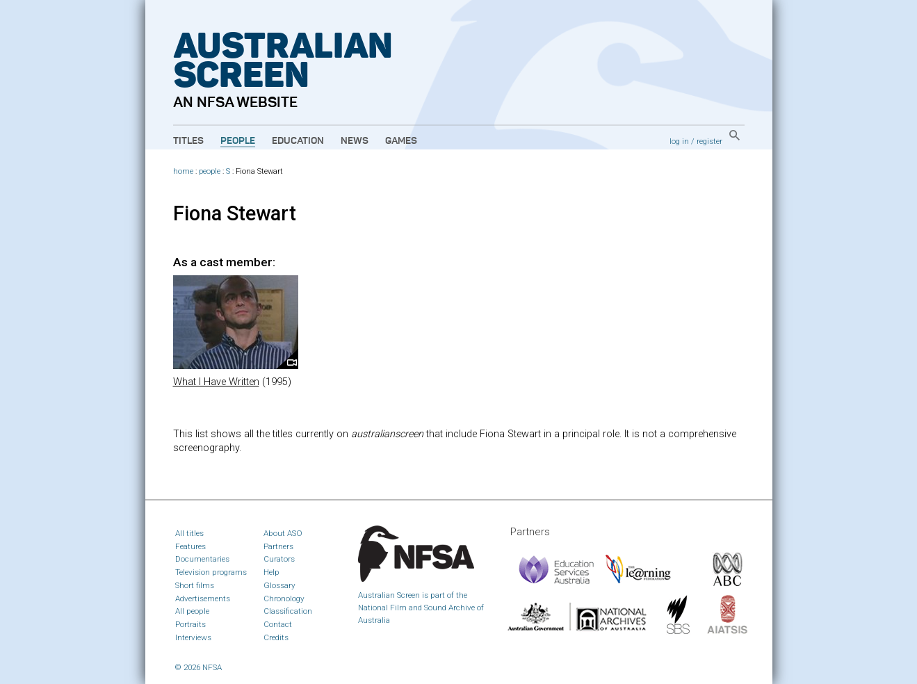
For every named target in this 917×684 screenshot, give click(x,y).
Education (298, 141)
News (354, 141)
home (183, 171)
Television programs (211, 572)
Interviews (193, 637)
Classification (287, 611)
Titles (188, 141)
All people (192, 611)
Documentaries (202, 559)
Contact (277, 624)
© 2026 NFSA (198, 667)
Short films (194, 585)
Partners (278, 546)
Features (190, 546)
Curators (279, 559)
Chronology (284, 598)
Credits (276, 637)
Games (401, 141)
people (209, 171)
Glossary (279, 585)
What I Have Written (216, 382)
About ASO (282, 533)
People (237, 141)
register (709, 141)
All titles (189, 533)
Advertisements (202, 598)
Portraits (190, 624)
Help (271, 572)
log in (679, 141)
